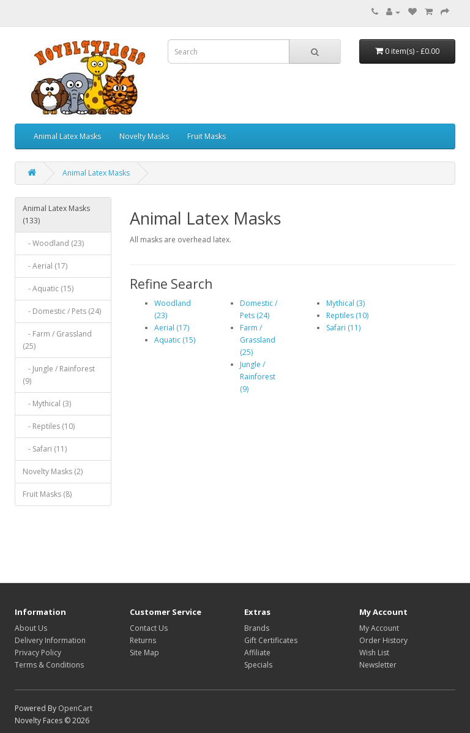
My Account (379, 628)
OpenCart (75, 708)
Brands (256, 628)
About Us (31, 628)
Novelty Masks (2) (53, 471)
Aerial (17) (171, 327)
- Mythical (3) (47, 403)
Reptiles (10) (347, 315)
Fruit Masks (206, 136)
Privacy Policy (38, 652)
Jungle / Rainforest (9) (257, 376)
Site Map (144, 652)
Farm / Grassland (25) (257, 339)
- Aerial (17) (45, 266)
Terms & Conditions (49, 665)
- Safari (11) (45, 449)
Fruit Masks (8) (47, 494)
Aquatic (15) (174, 340)
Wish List (374, 652)
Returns (143, 640)
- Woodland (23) (53, 243)
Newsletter (378, 665)
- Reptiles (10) (49, 426)
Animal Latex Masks (67, 136)
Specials (258, 665)
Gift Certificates (270, 640)
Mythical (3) (345, 303)
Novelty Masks (144, 136)
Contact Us (149, 628)
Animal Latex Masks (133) (56, 214)
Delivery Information (50, 640)
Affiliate (257, 652)
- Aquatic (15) (48, 288)
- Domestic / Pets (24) (62, 311)
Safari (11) (343, 327)
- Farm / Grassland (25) (57, 340)
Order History (383, 640)
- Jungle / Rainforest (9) (59, 374)
